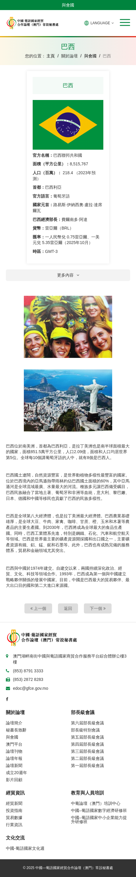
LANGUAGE (99, 23)
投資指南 (14, 810)
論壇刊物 (14, 751)
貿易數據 (14, 817)
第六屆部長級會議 (87, 723)
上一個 (38, 608)
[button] (125, 22)
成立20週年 (16, 772)
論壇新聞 (14, 765)
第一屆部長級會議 (87, 765)
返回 (68, 608)
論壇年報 (14, 758)
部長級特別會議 (85, 730)
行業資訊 (14, 824)
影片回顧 (14, 779)
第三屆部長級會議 (87, 751)
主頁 (51, 56)
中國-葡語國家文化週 (25, 848)
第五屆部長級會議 (87, 737)
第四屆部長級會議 (87, 744)
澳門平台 (14, 744)
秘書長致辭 (16, 730)
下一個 (98, 608)
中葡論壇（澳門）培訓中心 (95, 803)
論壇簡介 (14, 723)
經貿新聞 (14, 803)
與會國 (68, 5)
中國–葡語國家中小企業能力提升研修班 (99, 819)
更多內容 (68, 275)
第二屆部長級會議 (87, 758)
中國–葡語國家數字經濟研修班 (99, 810)
